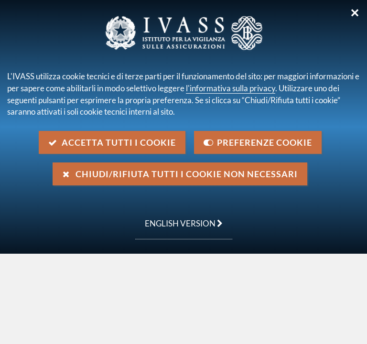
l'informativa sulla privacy (230, 88)
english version (179, 218)
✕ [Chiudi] (355, 13)
